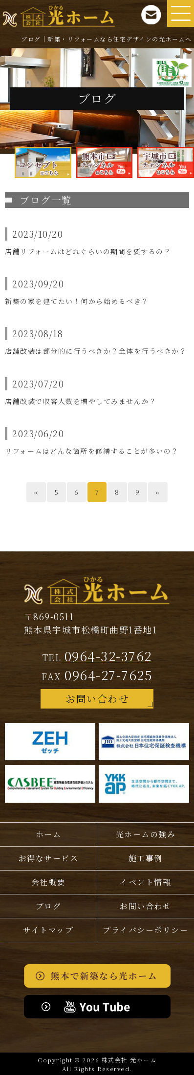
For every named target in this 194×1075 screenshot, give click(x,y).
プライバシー (145, 930)
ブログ (49, 906)
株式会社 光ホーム (129, 1059)
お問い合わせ (97, 698)
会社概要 (48, 882)
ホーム (49, 834)
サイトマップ (48, 929)
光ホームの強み (146, 834)
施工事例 (146, 858)
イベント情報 (145, 882)
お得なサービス (49, 858)
